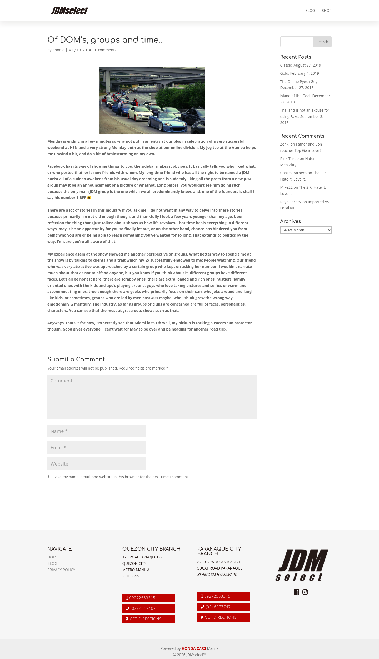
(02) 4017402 (141, 608)
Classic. (286, 65)
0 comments (105, 49)
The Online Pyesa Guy (299, 81)
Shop (327, 11)
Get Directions (144, 618)
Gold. (284, 73)
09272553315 (141, 597)
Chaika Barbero (293, 172)
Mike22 (286, 187)
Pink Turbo (289, 158)
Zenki (285, 144)
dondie (58, 49)
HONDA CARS (194, 648)
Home (52, 557)
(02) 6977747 (216, 606)
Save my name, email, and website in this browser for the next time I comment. (121, 476)
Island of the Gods (295, 95)
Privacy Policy (61, 569)
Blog (310, 11)
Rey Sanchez (291, 201)
